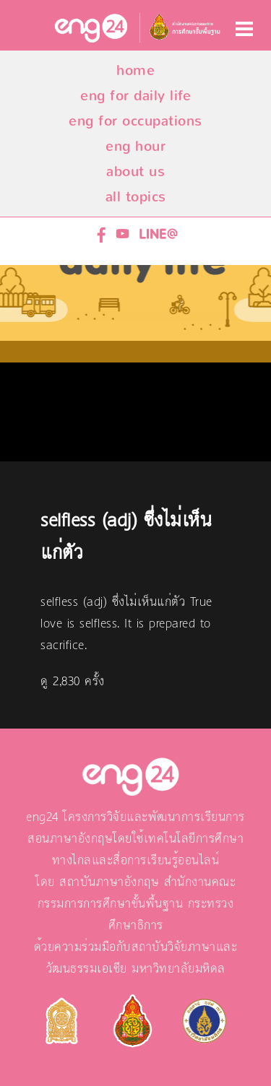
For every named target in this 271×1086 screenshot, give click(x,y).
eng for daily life (135, 96)
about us (135, 171)
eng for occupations (135, 121)
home (135, 70)
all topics (136, 197)
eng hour (135, 146)
